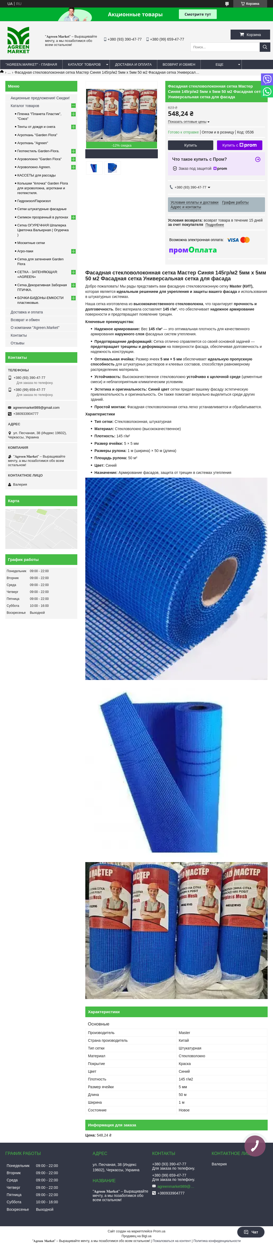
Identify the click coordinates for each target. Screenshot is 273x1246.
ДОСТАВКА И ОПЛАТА (133, 64)
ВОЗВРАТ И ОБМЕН (179, 64)
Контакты (19, 335)
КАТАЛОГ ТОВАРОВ (84, 64)
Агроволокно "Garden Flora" (39, 159)
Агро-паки (25, 251)
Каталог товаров (25, 106)
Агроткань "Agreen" (32, 143)
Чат (251, 1232)
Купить (190, 145)
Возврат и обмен (25, 320)
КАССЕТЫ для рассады (36, 175)
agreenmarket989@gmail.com (36, 408)
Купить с (239, 145)
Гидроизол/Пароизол (34, 201)
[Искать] (265, 47)
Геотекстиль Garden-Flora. (38, 151)
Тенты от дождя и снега (36, 127)
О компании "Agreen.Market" (35, 327)
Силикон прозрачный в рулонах (42, 217)
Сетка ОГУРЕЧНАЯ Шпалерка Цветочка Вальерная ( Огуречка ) (43, 230)
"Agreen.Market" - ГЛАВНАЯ (31, 64)
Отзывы (17, 343)
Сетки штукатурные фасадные (42, 209)
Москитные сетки (31, 243)
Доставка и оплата (27, 312)
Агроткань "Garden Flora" (37, 135)
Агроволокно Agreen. (34, 167)
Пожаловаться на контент (172, 1241)
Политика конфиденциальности (217, 1241)
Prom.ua (159, 1231)
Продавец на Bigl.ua (136, 1236)
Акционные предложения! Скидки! (40, 98)
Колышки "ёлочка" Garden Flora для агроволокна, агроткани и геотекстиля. (42, 188)
